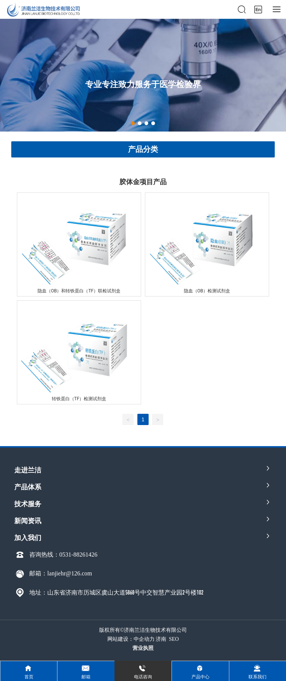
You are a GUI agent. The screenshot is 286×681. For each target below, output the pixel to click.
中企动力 (144, 639)
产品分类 (143, 149)
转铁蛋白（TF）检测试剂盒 (79, 398)
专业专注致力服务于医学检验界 (143, 84)
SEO (174, 639)
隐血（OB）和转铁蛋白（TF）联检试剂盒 (79, 291)
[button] (133, 123)
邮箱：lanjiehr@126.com (60, 573)
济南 (161, 639)
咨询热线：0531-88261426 (63, 554)
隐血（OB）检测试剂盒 (207, 291)
